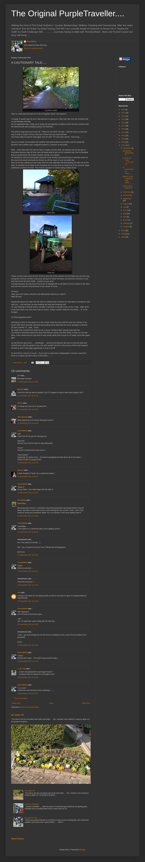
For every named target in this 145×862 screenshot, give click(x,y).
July (125, 207)
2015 (123, 132)
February (126, 223)
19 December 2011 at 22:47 (27, 693)
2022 (123, 110)
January (126, 227)
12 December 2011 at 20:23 (27, 532)
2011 (123, 145)
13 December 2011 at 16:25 (27, 555)
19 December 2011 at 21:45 (27, 677)
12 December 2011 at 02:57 (27, 477)
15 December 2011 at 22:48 (27, 601)
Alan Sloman (22, 417)
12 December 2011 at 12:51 (27, 493)
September (127, 199)
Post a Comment (21, 698)
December (127, 148)
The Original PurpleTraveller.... (67, 13)
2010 (123, 231)
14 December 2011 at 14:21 (27, 585)
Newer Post (16, 703)
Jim (18, 593)
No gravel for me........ (33, 818)
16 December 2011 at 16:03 (27, 624)
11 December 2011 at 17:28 (27, 396)
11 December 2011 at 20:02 (27, 409)
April (125, 217)
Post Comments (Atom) (30, 707)
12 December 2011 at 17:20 (27, 516)
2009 (123, 234)
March (125, 220)
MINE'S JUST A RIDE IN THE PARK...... (128, 180)
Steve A (20, 470)
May (125, 214)
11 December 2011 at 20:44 (27, 423)
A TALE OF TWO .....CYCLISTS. (128, 161)
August (126, 204)
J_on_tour (21, 669)
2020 (123, 116)
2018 (123, 123)
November (127, 192)
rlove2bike (21, 500)
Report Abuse (17, 839)
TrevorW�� (31, 42)
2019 (123, 119)
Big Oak (20, 389)
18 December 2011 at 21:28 (27, 645)
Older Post (86, 703)
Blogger (82, 850)
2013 (123, 139)
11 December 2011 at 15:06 (27, 382)
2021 (123, 113)
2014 (123, 136)
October (126, 195)
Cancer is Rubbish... (32, 804)
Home (51, 703)
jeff (18, 376)
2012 (123, 142)
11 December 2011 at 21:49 (27, 463)
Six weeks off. (17, 715)
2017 (123, 126)
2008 (123, 237)
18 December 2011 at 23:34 (27, 661)
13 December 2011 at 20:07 (27, 571)
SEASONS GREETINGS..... (128, 153)
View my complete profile (33, 48)
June (125, 210)
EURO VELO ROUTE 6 (127, 187)
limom (19, 403)
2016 (123, 129)
